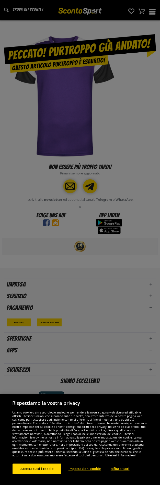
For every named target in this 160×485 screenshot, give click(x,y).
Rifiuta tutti (120, 474)
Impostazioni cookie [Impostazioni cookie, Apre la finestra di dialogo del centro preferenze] (84, 474)
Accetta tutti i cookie (36, 474)
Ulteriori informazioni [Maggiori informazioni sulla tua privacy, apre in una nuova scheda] (120, 461)
